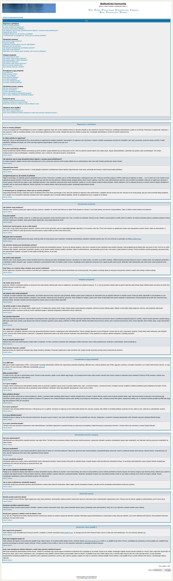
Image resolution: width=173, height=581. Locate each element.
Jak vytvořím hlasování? (11, 62)
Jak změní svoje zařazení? (11, 49)
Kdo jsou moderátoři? (10, 90)
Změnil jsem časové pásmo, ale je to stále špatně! (19, 44)
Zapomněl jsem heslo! (10, 32)
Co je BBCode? (8, 72)
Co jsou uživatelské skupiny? (12, 91)
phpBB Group (136, 239)
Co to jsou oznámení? (10, 79)
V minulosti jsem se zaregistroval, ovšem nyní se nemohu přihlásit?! (24, 35)
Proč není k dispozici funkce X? (13, 111)
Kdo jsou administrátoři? (11, 88)
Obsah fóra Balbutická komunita (13, 17)
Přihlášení (123, 12)
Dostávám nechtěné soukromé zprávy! (15, 102)
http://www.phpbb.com (92, 541)
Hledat (97, 10)
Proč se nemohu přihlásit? (11, 25)
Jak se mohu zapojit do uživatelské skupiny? (17, 93)
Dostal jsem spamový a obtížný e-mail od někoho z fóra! (21, 104)
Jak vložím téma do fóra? (11, 57)
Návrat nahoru (7, 134)
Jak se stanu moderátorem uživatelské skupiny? (18, 95)
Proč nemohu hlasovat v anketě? (13, 67)
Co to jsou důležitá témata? (11, 81)
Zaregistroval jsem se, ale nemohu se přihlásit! (18, 34)
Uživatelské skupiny (122, 10)
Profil (102, 12)
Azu (86, 578)
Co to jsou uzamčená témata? (12, 82)
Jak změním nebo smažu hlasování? (14, 63)
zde (144, 533)
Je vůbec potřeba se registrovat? (13, 27)
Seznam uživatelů (108, 10)
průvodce (42, 367)
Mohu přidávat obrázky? (10, 77)
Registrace (134, 10)
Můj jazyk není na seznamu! (12, 46)
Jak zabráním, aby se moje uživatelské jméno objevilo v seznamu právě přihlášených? (30, 30)
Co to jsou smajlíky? (9, 76)
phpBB (83, 576)
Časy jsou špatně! (8, 43)
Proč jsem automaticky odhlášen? (14, 29)
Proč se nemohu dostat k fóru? (13, 65)
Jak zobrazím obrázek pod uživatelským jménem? (19, 48)
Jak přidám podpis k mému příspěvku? (15, 60)
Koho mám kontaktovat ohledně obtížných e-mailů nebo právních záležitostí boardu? (30, 113)
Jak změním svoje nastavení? (12, 41)
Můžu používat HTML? (10, 74)
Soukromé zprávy (112, 12)
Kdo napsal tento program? (11, 109)
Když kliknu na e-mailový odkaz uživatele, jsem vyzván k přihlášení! (24, 51)
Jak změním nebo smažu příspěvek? (14, 58)
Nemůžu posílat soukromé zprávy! (14, 100)
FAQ (91, 10)
